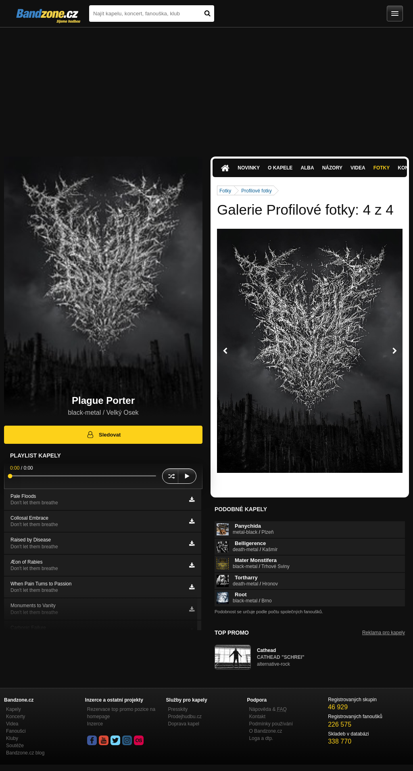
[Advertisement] (206, 87)
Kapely (13, 709)
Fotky (381, 168)
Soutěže (15, 745)
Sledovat (103, 434)
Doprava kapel (183, 724)
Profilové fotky (256, 191)
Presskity (178, 709)
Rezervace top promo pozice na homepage (121, 712)
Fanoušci (16, 731)
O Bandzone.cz (265, 731)
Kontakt (257, 716)
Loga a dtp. (261, 738)
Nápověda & (267, 709)
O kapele (280, 168)
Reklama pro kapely (383, 632)
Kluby (12, 738)
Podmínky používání (271, 724)
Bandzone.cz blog (25, 753)
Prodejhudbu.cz (185, 716)
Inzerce (95, 724)
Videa (357, 168)
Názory (332, 168)
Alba (307, 168)
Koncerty (15, 716)
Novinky (249, 168)
